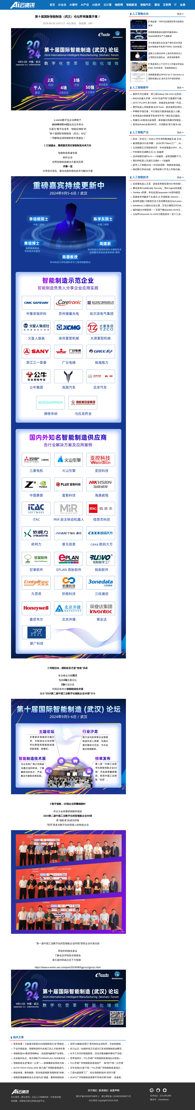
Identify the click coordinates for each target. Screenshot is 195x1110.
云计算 (108, 4)
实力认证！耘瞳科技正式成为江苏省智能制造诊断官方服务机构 (101, 1048)
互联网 (167, 4)
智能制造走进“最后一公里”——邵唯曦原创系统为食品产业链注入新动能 (48, 1063)
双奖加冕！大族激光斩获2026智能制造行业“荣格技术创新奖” (43, 1044)
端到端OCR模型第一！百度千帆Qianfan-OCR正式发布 (160, 210)
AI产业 (85, 4)
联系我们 (103, 1090)
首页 (52, 4)
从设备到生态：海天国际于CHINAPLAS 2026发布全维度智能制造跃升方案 (50, 1058)
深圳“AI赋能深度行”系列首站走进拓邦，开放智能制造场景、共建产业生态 (106, 1044)
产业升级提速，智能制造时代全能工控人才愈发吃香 (39, 1048)
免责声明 (114, 1090)
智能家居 (131, 4)
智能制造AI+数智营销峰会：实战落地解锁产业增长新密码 (42, 1053)
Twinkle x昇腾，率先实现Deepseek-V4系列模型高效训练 (161, 192)
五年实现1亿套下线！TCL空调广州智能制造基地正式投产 (98, 1067)
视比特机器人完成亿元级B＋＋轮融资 (151, 160)
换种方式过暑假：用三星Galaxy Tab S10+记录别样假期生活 (162, 94)
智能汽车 (145, 4)
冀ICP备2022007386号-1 (87, 1096)
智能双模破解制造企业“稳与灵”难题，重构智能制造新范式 (42, 1077)
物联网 (119, 4)
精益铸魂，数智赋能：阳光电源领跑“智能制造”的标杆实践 (42, 1072)
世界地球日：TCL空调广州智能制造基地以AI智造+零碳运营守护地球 (104, 1058)
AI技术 (96, 4)
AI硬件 (74, 4)
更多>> (180, 14)
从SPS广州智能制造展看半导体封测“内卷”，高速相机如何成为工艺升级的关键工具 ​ (111, 1077)
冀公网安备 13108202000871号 (116, 1096)
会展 (182, 4)
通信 (157, 4)
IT (175, 4)
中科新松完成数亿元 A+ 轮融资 (148, 152)
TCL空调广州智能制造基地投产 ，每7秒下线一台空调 (96, 1063)
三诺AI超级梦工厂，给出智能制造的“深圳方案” (93, 1072)
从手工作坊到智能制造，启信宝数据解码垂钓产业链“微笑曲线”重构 (103, 1053)
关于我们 (92, 1090)
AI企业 (62, 4)
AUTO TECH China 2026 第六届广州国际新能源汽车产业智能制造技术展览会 (51, 1067)
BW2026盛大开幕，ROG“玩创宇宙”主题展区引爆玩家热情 (162, 98)
